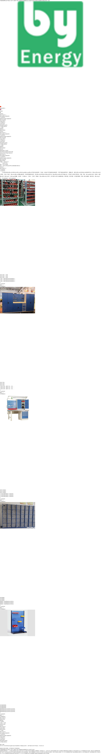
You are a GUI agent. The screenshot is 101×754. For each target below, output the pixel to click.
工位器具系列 (2, 117)
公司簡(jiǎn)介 (2, 122)
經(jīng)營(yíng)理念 (3, 125)
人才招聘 (1, 127)
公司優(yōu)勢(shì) (3, 126)
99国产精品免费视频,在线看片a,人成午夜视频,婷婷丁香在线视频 (82, 752)
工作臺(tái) (3, 490)
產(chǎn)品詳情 (3, 137)
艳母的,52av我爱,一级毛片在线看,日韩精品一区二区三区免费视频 (57, 752)
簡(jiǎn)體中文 (2, 108)
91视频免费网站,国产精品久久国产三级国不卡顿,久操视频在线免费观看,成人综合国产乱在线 (17, 749)
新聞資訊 (1, 128)
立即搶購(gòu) (2, 286)
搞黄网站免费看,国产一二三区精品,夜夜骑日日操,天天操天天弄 (11, 750)
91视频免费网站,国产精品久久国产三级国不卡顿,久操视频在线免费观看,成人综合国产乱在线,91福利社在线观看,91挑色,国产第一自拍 (25, 0)
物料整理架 (3, 705)
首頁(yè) (1, 113)
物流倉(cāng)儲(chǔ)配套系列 (5, 118)
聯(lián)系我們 (2, 130)
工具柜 (2, 382)
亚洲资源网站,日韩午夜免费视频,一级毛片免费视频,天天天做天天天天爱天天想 (30, 752)
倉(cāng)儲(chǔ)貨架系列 (4, 116)
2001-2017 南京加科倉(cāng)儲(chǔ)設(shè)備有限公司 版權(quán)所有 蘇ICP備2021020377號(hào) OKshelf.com (22, 745)
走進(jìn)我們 (2, 121)
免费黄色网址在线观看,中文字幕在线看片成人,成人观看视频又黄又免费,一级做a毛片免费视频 (80, 750)
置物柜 (2, 597)
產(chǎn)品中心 (3, 114)
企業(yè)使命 (2, 123)
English (1, 111)
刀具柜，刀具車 (4, 276)
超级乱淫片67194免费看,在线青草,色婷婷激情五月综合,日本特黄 (37, 753)
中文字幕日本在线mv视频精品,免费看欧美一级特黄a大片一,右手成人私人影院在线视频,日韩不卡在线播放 (43, 750)
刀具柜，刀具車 (4, 274)
